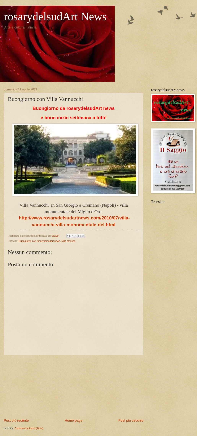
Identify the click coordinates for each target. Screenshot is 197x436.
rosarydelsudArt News (55, 16)
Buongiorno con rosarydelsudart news (39, 241)
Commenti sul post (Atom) (29, 428)
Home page (73, 420)
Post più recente (16, 420)
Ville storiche (69, 241)
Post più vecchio (130, 420)
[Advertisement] (73, 386)
